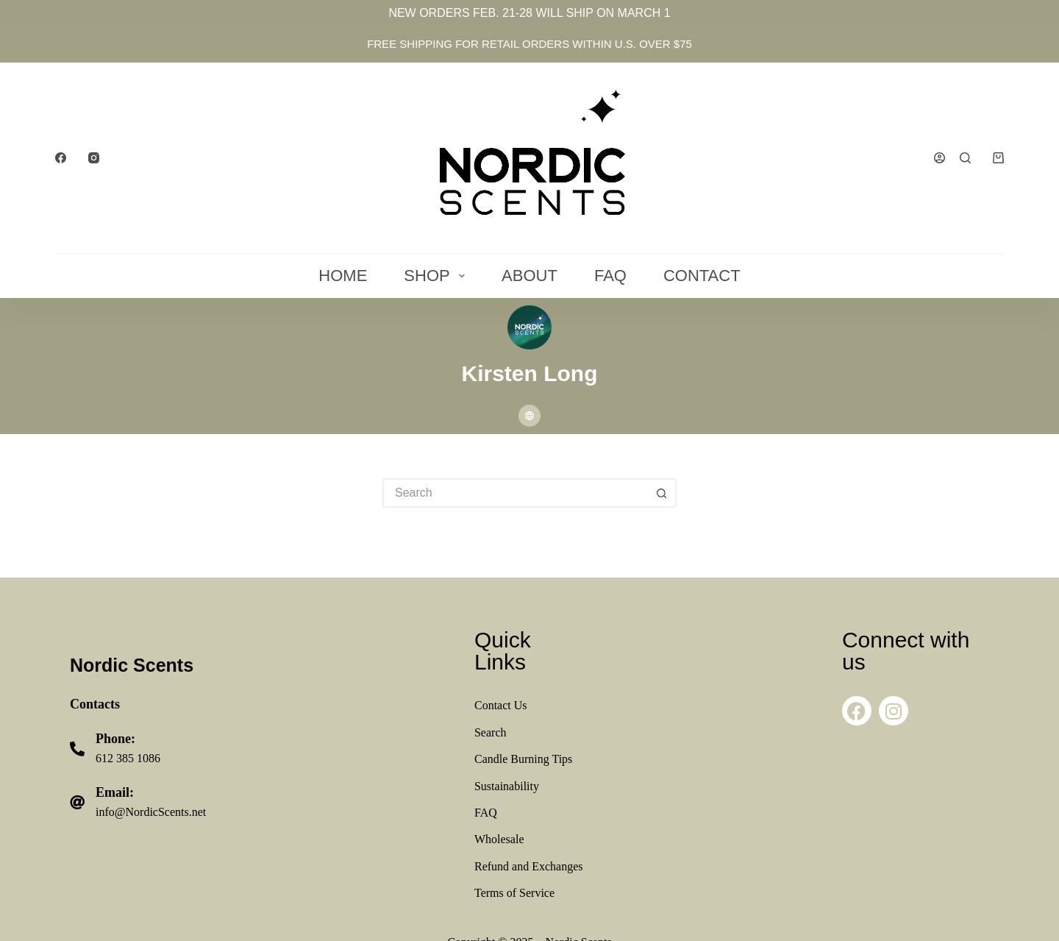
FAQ (610, 275)
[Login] (939, 157)
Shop (437, 275)
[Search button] (662, 493)
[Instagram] (93, 157)
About (529, 275)
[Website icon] (529, 416)
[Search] (965, 157)
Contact (702, 275)
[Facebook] (60, 157)
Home (342, 275)
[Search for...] (514, 493)
